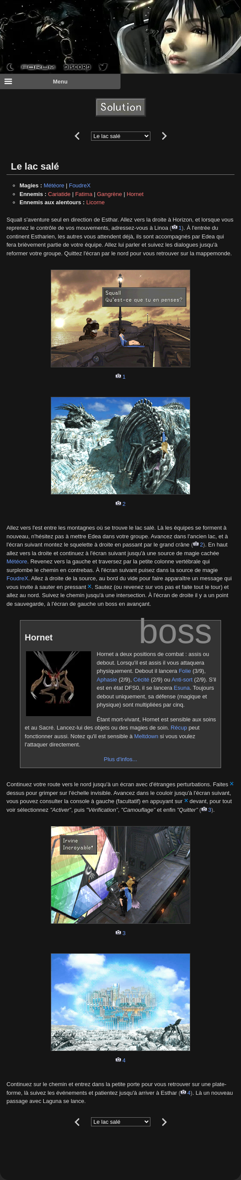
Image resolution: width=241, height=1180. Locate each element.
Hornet (135, 194)
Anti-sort (182, 679)
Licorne (95, 202)
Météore (54, 185)
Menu (36, 81)
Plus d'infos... (120, 759)
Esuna (182, 688)
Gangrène (109, 194)
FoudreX (80, 185)
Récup (179, 727)
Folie (185, 671)
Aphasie (107, 679)
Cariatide (59, 194)
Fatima (83, 194)
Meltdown (146, 736)
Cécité (142, 679)
